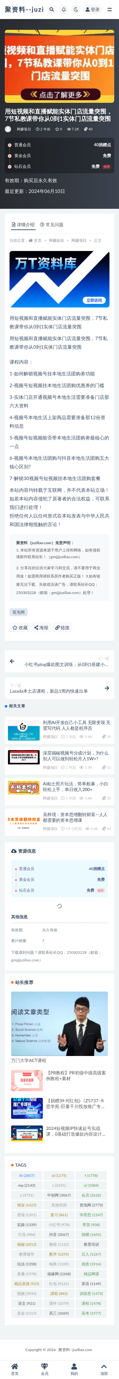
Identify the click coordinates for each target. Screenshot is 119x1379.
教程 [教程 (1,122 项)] (59, 1244)
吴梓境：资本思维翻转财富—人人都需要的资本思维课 (75, 817)
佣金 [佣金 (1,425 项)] (26, 1205)
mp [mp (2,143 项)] (26, 1185)
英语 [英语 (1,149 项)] (91, 1283)
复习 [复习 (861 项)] (59, 1214)
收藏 (20, 627)
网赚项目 (24, 129)
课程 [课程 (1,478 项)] (91, 1303)
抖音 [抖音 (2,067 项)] (59, 1234)
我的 (74, 1369)
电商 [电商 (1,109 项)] (59, 1264)
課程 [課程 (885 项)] (59, 1293)
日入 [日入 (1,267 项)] (91, 1254)
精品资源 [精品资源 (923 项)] (26, 1283)
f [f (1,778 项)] (91, 1175)
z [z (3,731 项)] (27, 1195)
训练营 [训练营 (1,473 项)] (91, 1293)
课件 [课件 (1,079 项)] (59, 1303)
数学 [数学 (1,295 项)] (59, 1254)
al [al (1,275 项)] (59, 1175)
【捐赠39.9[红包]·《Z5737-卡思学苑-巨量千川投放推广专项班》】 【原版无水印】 (75, 1106)
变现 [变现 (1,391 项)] (26, 1214)
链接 (62, 627)
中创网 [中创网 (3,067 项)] (58, 1195)
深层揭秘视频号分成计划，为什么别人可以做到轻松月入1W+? (76, 755)
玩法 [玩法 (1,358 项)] (26, 1264)
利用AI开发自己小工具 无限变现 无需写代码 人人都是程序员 (76, 725)
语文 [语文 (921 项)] (26, 1303)
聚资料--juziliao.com (75, 1349)
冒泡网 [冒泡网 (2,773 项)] (91, 1205)
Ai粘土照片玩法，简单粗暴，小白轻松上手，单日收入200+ (75, 786)
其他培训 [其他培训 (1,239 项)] (59, 1206)
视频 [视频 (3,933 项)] (26, 1293)
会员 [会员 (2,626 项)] (91, 1195)
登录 (93, 9)
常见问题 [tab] (51, 224)
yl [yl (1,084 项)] (91, 1185)
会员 (45, 1369)
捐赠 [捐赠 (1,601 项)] (91, 1234)
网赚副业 (56, 240)
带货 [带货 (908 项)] (91, 1224)
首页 (38, 240)
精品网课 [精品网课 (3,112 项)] (91, 1274)
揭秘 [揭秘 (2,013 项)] (26, 1244)
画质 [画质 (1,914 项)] (91, 1264)
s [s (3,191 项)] (59, 1185)
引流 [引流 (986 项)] (26, 1234)
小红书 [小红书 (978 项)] (59, 1224)
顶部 (104, 1369)
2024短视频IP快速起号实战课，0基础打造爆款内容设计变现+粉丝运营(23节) (76, 1133)
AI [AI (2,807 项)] (27, 1175)
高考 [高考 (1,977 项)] (91, 1313)
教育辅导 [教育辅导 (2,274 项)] (26, 1255)
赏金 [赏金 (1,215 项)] (26, 1313)
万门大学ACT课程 (28, 1060)
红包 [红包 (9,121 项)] (59, 1283)
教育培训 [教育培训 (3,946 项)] (91, 1245)
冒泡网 (18, 612)
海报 (41, 627)
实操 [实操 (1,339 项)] (26, 1224)
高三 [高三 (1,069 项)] (59, 1313)
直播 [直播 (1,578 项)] (26, 1273)
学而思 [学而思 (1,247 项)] (91, 1214)
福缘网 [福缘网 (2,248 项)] (58, 1273)
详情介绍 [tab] (23, 224)
